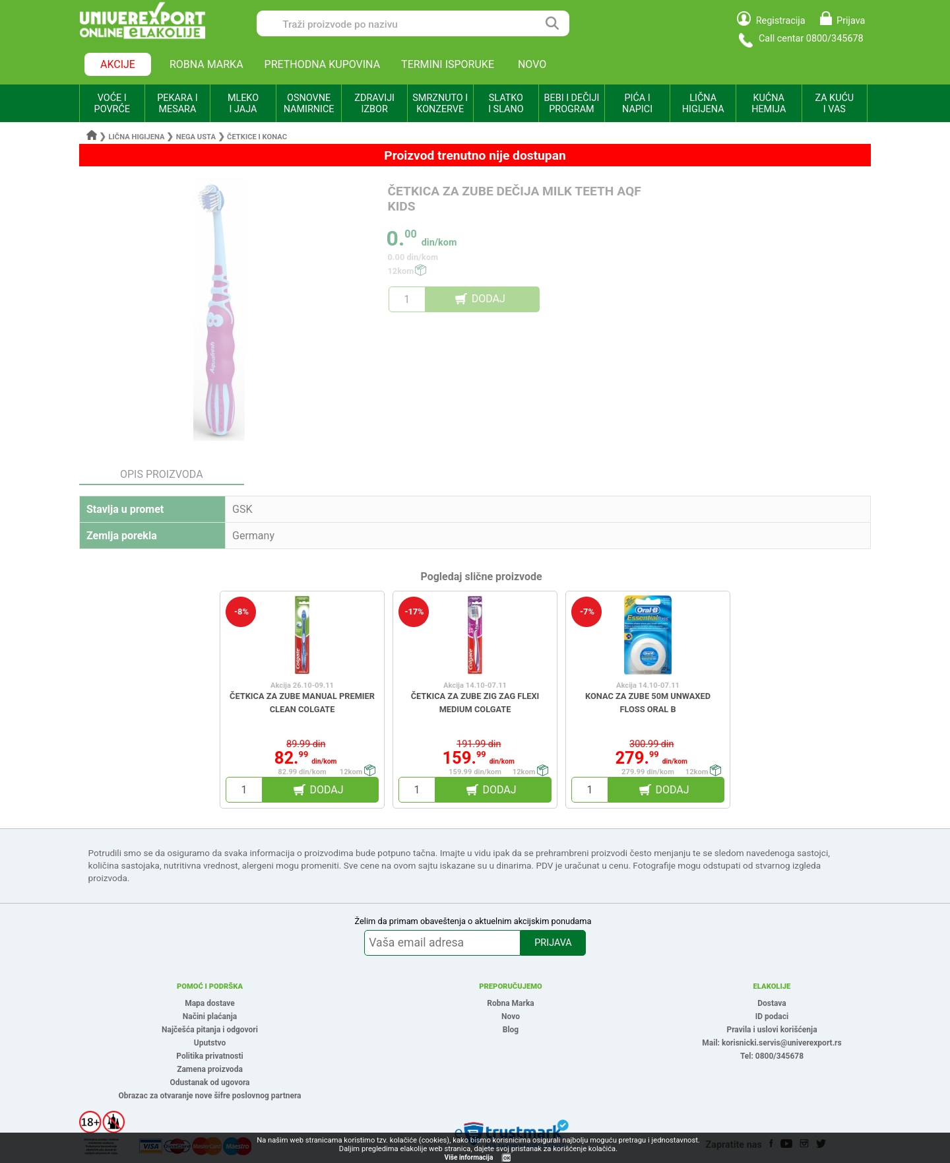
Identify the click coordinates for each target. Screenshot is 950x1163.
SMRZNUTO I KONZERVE (440, 103)
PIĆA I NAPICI (637, 103)
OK (506, 1158)
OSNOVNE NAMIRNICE (309, 103)
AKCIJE (117, 64)
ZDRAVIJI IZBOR (374, 103)
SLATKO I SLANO (505, 103)
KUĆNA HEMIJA (768, 103)
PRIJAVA (552, 942)
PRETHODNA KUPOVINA (323, 64)
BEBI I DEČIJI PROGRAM (572, 103)
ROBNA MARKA (206, 64)
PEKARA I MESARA (177, 103)
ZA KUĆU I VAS (834, 103)
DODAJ (488, 298)
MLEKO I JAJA (243, 103)
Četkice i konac (257, 137)
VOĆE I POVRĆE (112, 103)
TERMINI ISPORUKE (447, 64)
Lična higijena (138, 137)
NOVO (532, 64)
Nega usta (196, 137)
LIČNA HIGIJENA (703, 103)
